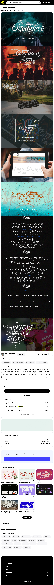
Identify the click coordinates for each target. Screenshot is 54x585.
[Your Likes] (46, 2)
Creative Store (43, 443)
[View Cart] (43, 2)
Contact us (32, 414)
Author (6, 355)
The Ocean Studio (10, 353)
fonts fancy (30, 362)
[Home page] (2, 10)
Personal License (46, 441)
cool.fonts (6, 362)
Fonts (48, 443)
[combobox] (26, 2)
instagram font (42, 362)
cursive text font (18, 362)
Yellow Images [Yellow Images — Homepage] (27, 581)
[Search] (39, 2)
